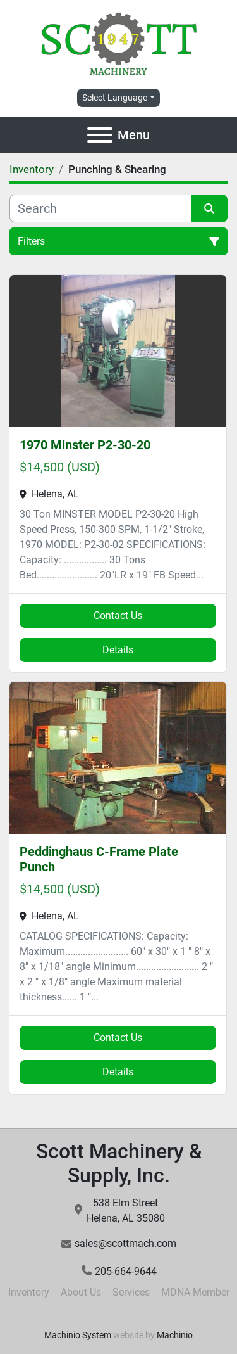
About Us (81, 1292)
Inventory (28, 1292)
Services (131, 1292)
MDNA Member (195, 1292)
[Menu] (99, 135)
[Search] (100, 208)
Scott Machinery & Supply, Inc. (119, 1163)
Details (117, 650)
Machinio (175, 1335)
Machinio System (77, 1335)
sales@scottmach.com (125, 1243)
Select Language (114, 98)
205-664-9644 (126, 1271)
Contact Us (118, 616)
